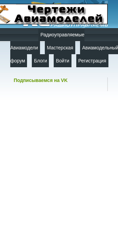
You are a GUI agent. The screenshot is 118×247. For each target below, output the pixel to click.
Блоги (40, 60)
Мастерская (60, 47)
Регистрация (92, 60)
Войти (62, 60)
